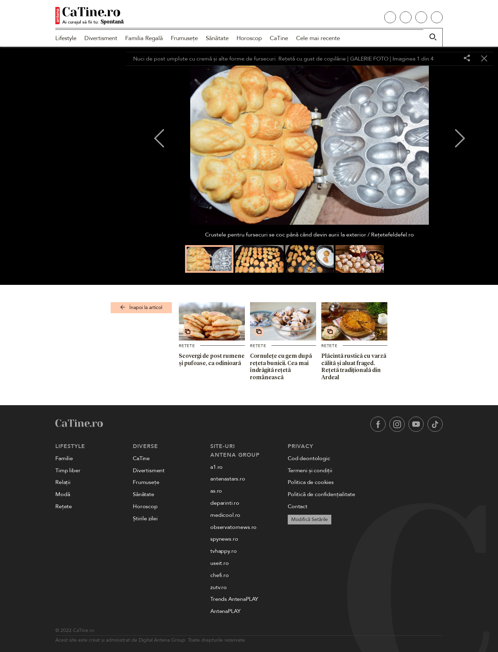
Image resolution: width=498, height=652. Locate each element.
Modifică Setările (309, 519)
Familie (64, 458)
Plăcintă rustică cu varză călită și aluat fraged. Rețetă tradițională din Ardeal (353, 366)
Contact (297, 506)
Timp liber (67, 470)
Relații (63, 482)
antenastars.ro (227, 479)
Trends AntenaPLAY (234, 599)
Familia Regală (144, 38)
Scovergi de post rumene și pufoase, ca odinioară (212, 359)
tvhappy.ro (223, 551)
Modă (62, 494)
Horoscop (249, 38)
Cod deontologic (309, 458)
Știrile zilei (145, 518)
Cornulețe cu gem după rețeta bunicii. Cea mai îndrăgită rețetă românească (281, 366)
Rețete (187, 345)
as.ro (216, 491)
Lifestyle (65, 38)
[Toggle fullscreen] (449, 58)
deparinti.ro (224, 503)
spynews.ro (224, 539)
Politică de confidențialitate (321, 494)
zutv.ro (218, 587)
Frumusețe (184, 38)
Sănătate (217, 38)
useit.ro (219, 563)
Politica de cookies (311, 482)
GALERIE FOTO (369, 59)
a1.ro (216, 467)
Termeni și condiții (310, 470)
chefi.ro (219, 575)
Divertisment (100, 38)
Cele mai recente (318, 38)
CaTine (279, 38)
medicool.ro (225, 515)
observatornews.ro (233, 527)
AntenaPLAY (225, 611)
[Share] (467, 58)
